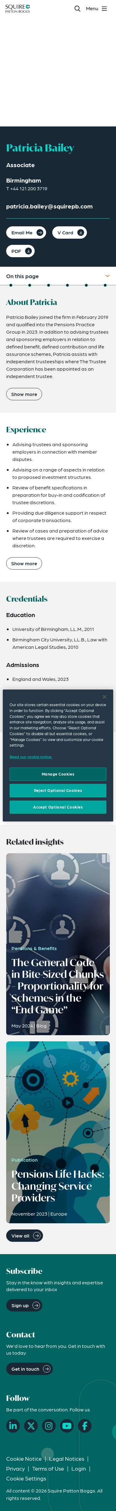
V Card (65, 232)
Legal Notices (66, 1458)
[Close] (104, 697)
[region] (58, 755)
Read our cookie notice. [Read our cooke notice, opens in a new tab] (31, 756)
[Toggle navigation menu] (97, 8)
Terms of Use (48, 1468)
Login (78, 1468)
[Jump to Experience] (29, 285)
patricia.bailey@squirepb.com (49, 206)
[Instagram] (49, 1426)
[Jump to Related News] (105, 285)
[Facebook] (85, 1426)
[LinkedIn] (13, 1426)
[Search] (77, 8)
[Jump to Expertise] (67, 285)
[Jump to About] (10, 285)
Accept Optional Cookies (58, 807)
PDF (16, 251)
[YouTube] (67, 1426)
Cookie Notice (24, 1458)
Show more (24, 394)
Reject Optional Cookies (58, 790)
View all (20, 1235)
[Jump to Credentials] (48, 285)
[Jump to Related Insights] (86, 285)
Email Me (21, 232)
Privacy (15, 1468)
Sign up (20, 1305)
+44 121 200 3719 (28, 188)
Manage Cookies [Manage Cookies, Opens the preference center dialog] (58, 774)
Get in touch (25, 1368)
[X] (31, 1426)
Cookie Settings (26, 1478)
